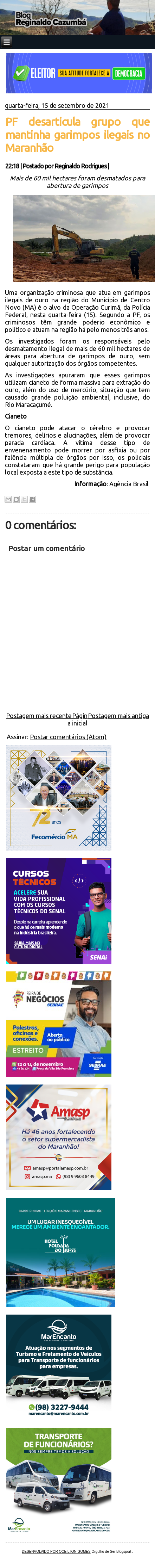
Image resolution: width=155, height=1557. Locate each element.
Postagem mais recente (39, 715)
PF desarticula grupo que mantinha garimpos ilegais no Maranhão (77, 134)
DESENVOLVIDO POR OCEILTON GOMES (56, 1551)
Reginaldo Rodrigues (80, 165)
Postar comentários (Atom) (68, 736)
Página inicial (77, 719)
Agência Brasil (129, 483)
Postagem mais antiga (118, 715)
